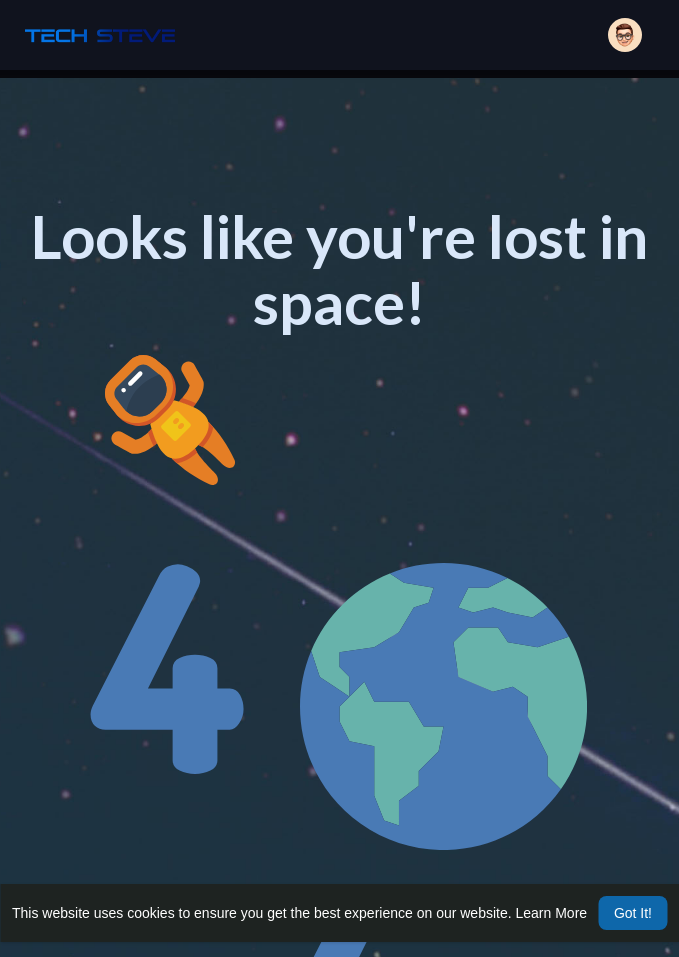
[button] (625, 35)
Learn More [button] (552, 913)
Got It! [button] (633, 913)
